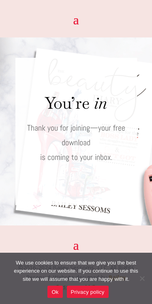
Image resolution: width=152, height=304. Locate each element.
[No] (142, 278)
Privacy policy (88, 292)
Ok (54, 292)
